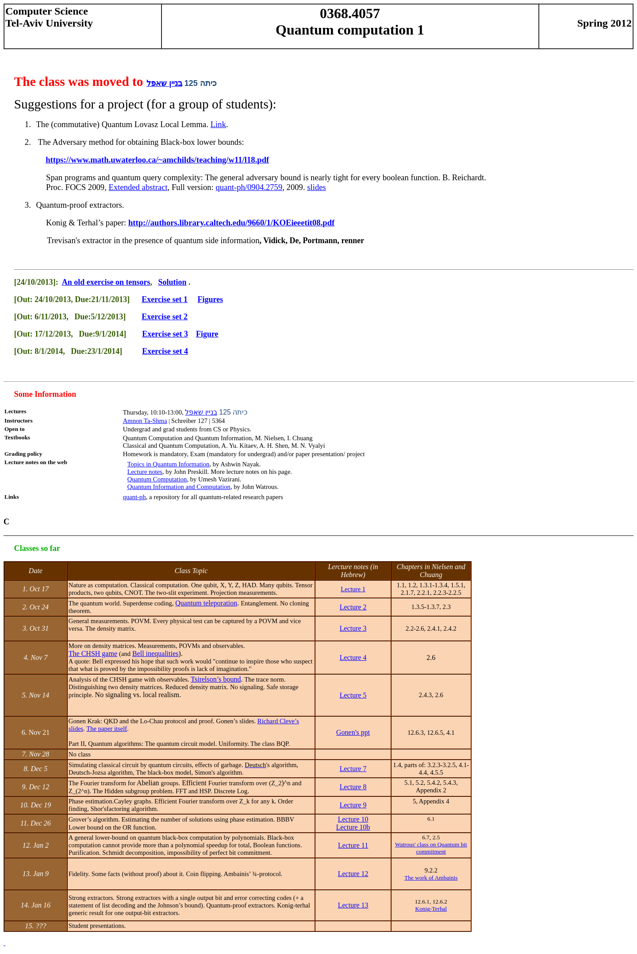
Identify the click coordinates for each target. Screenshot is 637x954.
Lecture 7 (353, 768)
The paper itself (106, 728)
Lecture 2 (353, 607)
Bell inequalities (155, 653)
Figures (210, 299)
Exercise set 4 (165, 351)
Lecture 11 (353, 845)
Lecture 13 (353, 905)
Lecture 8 (353, 787)
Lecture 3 (353, 628)
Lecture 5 (353, 695)
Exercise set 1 (165, 299)
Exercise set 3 (165, 334)
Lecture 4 (353, 657)
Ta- (145, 420)
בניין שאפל (164, 83)
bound (216, 679)
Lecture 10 (353, 819)
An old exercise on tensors (106, 282)
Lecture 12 (353, 873)
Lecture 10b (353, 827)
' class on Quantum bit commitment (431, 848)
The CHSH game (93, 653)
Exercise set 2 (165, 316)
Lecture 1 (353, 589)
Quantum (206, 603)
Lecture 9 (353, 805)
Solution (172, 282)
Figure (207, 334)
